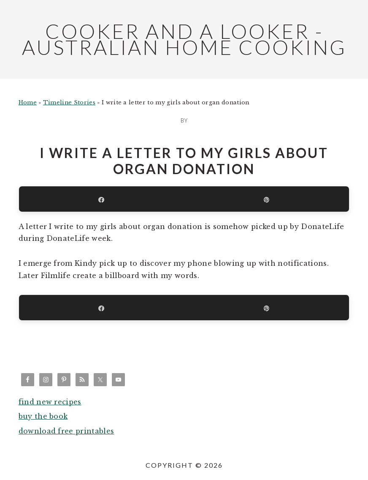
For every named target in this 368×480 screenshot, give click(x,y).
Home (28, 102)
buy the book (43, 416)
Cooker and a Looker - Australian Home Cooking (184, 39)
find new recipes (50, 402)
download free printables (66, 431)
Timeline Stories (69, 102)
